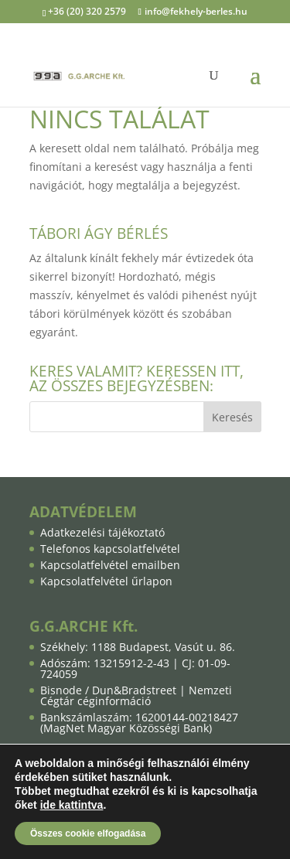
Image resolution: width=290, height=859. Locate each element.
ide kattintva (72, 805)
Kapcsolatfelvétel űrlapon (106, 581)
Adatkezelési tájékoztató (102, 532)
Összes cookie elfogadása (87, 833)
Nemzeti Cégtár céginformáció (136, 695)
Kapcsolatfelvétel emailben (110, 564)
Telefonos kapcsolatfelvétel (110, 548)
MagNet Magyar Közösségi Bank (126, 728)
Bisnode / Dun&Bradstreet (108, 690)
